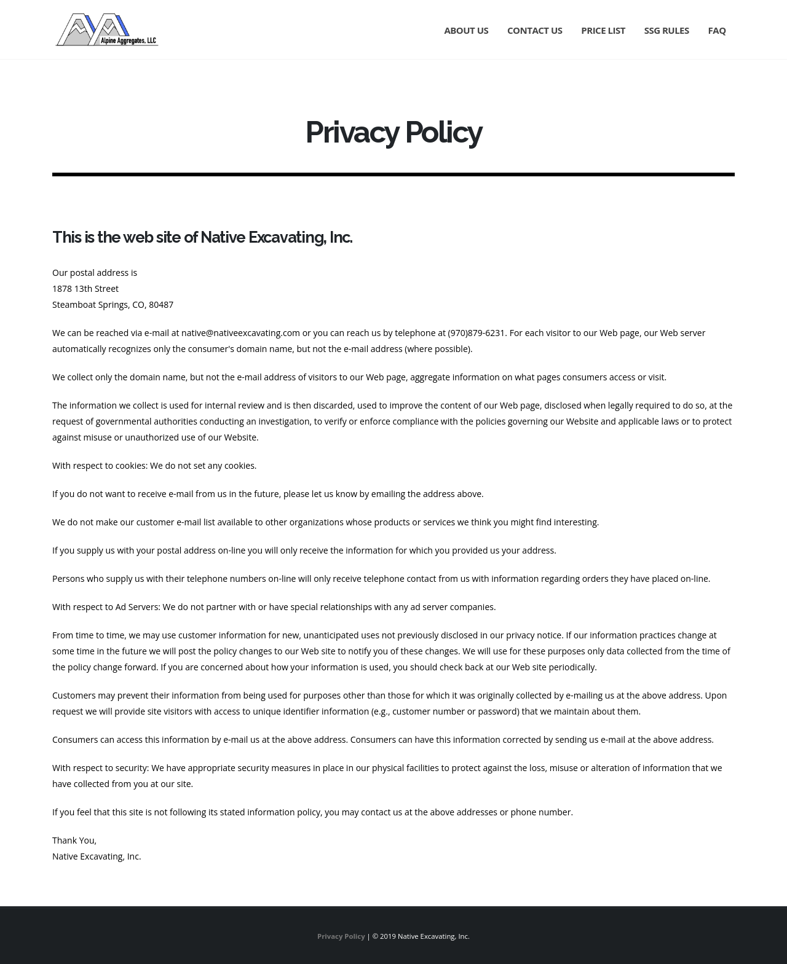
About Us (466, 30)
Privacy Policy (341, 936)
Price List (603, 30)
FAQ (717, 30)
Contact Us (534, 30)
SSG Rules (666, 30)
